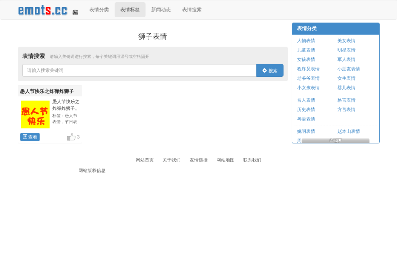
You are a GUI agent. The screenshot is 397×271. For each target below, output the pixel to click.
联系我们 (252, 160)
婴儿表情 (346, 87)
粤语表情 (306, 119)
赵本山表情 (348, 131)
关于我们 (171, 160)
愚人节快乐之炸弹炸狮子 (47, 91)
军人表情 (346, 59)
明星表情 (346, 50)
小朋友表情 (348, 69)
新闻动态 (161, 9)
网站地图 (225, 160)
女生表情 (346, 78)
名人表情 (306, 100)
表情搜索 (192, 9)
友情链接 (199, 160)
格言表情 (346, 100)
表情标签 (130, 9)
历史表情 (306, 109)
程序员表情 (308, 69)
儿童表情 (306, 50)
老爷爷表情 (308, 78)
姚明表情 (306, 131)
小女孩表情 (308, 87)
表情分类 (99, 9)
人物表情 (306, 40)
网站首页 (145, 160)
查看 (30, 137)
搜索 (269, 70)
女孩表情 (306, 59)
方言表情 (346, 109)
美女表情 (346, 40)
